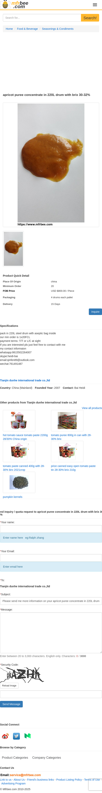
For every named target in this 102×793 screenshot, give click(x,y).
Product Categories (15, 757)
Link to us (5, 779)
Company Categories (46, 757)
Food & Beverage (27, 28)
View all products (92, 408)
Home (9, 28)
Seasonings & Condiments (58, 28)
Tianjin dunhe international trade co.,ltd (25, 380)
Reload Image (9, 685)
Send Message (11, 704)
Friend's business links (40, 779)
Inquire (95, 311)
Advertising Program (13, 783)
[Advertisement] (51, 62)
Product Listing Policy (69, 779)
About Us (19, 779)
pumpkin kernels (12, 496)
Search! (90, 18)
